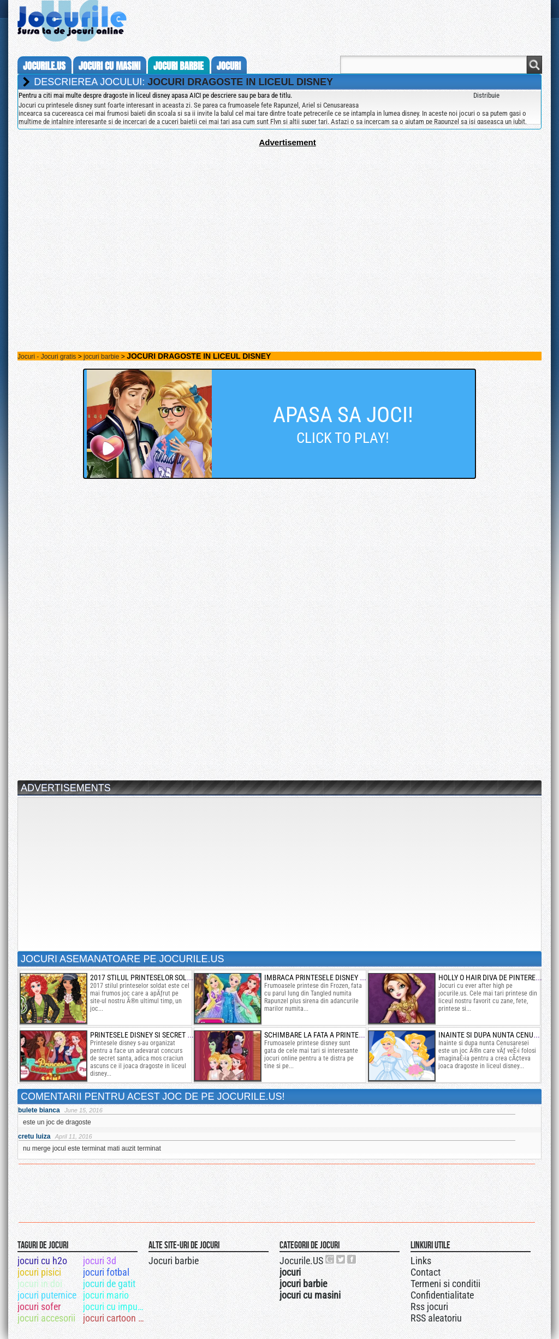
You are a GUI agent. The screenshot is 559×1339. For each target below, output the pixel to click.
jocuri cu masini (109, 66)
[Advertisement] (279, 223)
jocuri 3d (99, 1260)
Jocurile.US (301, 1260)
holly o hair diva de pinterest (490, 977)
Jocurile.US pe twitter (341, 1259)
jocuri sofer (39, 1306)
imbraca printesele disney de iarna (326, 977)
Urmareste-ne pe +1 (330, 1259)
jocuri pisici (39, 1272)
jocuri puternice (46, 1295)
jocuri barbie (178, 66)
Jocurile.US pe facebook (352, 1259)
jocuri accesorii (46, 1318)
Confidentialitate (442, 1295)
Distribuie (486, 95)
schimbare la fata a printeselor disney (333, 1034)
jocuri (229, 66)
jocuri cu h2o (42, 1260)
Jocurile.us (44, 66)
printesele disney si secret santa (149, 1034)
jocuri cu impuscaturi (115, 1306)
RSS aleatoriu (436, 1318)
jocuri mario (106, 1295)
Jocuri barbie (173, 1260)
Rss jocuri (429, 1306)
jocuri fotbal (106, 1272)
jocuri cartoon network (115, 1318)
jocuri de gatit (109, 1283)
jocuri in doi (39, 1283)
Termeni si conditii (445, 1283)
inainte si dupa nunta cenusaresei (498, 1034)
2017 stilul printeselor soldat (144, 977)
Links (421, 1260)
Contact (426, 1272)
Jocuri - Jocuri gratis (46, 356)
